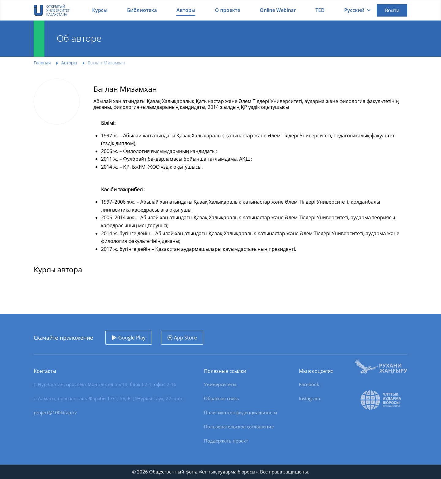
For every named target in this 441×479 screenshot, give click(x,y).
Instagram (309, 398)
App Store (185, 337)
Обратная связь (221, 398)
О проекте (227, 10)
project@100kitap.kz (55, 412)
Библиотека (142, 10)
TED (320, 10)
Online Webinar (278, 10)
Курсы (99, 10)
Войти (392, 10)
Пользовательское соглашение (239, 426)
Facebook (309, 384)
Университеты (220, 384)
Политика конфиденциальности (240, 412)
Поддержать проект (226, 441)
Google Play (131, 337)
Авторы (185, 10)
